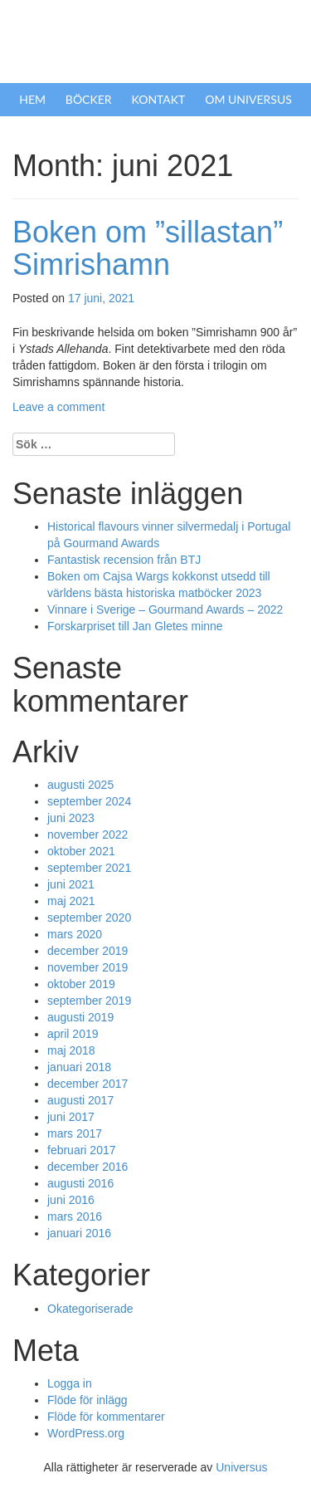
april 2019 (73, 1033)
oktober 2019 (81, 984)
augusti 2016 (80, 1183)
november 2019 (87, 967)
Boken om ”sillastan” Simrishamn (147, 248)
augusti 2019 (80, 1017)
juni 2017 (71, 1116)
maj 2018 (71, 1050)
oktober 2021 (81, 851)
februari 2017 (81, 1150)
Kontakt (159, 99)
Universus (241, 1467)
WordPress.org (85, 1433)
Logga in (69, 1383)
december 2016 (87, 1166)
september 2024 (89, 801)
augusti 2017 (80, 1100)
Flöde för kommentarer (106, 1416)
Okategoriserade (90, 1308)
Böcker (89, 99)
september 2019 (89, 1000)
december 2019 (87, 950)
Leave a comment (58, 407)
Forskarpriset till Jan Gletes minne (135, 626)
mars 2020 (74, 934)
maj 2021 (71, 901)
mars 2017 (74, 1133)
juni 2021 (71, 884)
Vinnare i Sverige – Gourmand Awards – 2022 (165, 609)
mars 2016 (74, 1216)
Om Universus (248, 99)
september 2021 (89, 867)
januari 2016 (79, 1233)
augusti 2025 (80, 784)
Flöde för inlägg (87, 1400)
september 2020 (89, 917)
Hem (32, 99)
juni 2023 (71, 818)
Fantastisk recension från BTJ (124, 559)
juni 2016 (71, 1200)
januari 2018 (79, 1067)
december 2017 (87, 1083)
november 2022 (87, 834)
